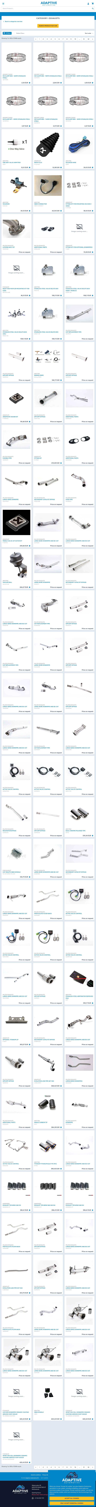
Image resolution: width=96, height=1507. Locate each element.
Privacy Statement (47, 1475)
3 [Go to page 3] (47, 39)
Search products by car (48, 26)
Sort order (89, 33)
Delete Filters (20, 33)
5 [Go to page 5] (55, 39)
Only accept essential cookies (71, 1503)
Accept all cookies (72, 1498)
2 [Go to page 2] (43, 39)
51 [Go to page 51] (84, 39)
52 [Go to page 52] (88, 39)
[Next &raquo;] (92, 39)
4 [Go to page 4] (51, 39)
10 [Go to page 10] (75, 39)
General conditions (36, 1475)
